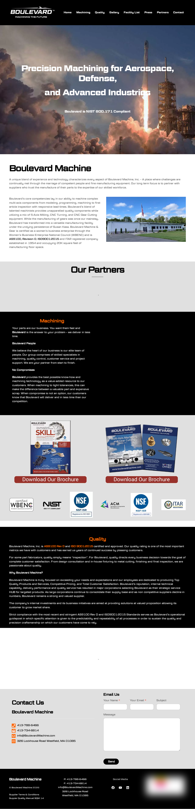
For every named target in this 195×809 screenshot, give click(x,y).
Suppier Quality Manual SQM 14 (26, 798)
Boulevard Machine (22, 787)
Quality (100, 12)
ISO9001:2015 (48, 239)
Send (111, 761)
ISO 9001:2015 (82, 546)
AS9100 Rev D (54, 546)
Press (148, 12)
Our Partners (97, 270)
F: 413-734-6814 (75, 783)
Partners (163, 12)
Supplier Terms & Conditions (24, 795)
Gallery (114, 12)
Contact (178, 12)
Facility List (132, 12)
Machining (83, 12)
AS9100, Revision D (22, 239)
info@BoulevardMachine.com (75, 787)
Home (68, 12)
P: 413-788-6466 (75, 779)
